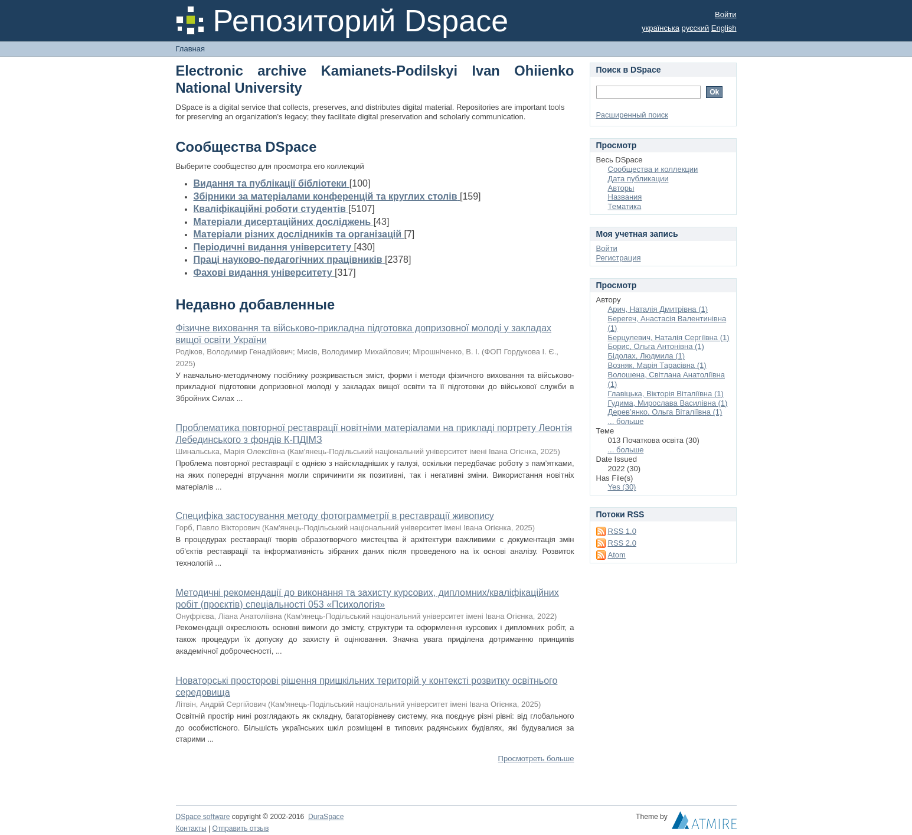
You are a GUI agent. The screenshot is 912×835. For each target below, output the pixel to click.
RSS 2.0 (622, 543)
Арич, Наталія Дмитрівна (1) (658, 309)
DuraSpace (326, 817)
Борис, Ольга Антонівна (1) (656, 346)
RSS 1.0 (622, 531)
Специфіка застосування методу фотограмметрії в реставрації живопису (335, 516)
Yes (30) (622, 486)
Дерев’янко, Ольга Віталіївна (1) (665, 411)
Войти (725, 14)
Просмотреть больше (536, 758)
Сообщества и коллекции (653, 169)
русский (696, 28)
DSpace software (203, 817)
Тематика (625, 206)
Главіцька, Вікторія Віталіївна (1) (666, 393)
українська (660, 28)
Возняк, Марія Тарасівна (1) (657, 365)
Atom (617, 554)
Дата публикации (638, 178)
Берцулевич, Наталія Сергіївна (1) (669, 337)
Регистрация (618, 257)
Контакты (191, 828)
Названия (625, 197)
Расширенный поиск (632, 114)
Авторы (621, 188)
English (724, 28)
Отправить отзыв (241, 828)
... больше (626, 421)
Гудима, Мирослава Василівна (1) (668, 403)
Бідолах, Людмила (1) (646, 355)
